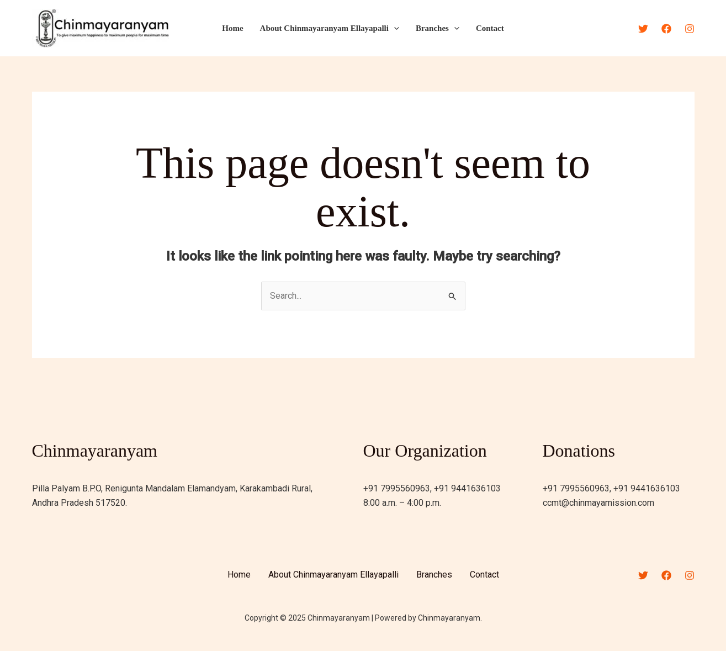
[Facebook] (666, 29)
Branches (437, 28)
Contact (490, 28)
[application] (394, 28)
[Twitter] (643, 29)
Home (232, 28)
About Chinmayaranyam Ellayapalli (329, 28)
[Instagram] (690, 29)
